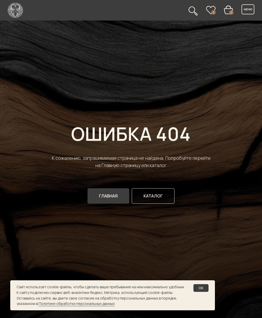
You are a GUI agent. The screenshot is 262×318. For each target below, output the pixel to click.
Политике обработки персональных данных (77, 303)
